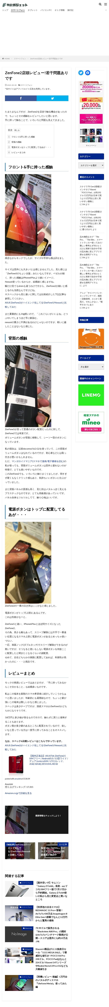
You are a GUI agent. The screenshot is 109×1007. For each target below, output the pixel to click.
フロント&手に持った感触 (21, 137)
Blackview (28, 928)
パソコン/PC (46, 10)
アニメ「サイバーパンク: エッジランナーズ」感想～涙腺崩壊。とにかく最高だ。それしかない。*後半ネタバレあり (91, 299)
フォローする (48, 819)
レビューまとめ (16, 152)
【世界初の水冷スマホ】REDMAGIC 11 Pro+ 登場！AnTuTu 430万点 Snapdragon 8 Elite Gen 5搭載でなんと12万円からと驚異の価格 (51, 914)
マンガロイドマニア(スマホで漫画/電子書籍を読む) (38, 461)
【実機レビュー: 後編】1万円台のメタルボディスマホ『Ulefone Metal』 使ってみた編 (51, 982)
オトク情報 (60, 10)
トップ (5, 10)
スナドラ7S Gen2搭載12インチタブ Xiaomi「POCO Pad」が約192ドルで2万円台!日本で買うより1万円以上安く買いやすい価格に (91, 193)
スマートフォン (18, 10)
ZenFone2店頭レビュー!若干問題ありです (46, 59)
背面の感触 (14, 142)
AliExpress (28, 949)
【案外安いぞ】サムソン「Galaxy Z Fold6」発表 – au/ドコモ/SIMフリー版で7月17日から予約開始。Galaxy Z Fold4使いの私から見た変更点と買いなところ (51, 891)
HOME (7, 59)
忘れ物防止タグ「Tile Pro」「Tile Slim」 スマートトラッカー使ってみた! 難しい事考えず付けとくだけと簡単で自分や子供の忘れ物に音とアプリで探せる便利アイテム (91, 245)
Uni (83, 204)
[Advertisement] (54, 33)
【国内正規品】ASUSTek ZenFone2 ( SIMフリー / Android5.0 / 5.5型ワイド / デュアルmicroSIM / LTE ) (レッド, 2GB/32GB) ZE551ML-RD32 (48, 759)
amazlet (17, 779)
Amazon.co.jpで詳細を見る (18, 793)
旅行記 (70, 10)
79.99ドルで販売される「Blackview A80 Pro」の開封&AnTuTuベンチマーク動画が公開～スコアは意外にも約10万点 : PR (51, 935)
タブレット (33, 10)
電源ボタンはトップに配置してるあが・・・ (29, 147)
